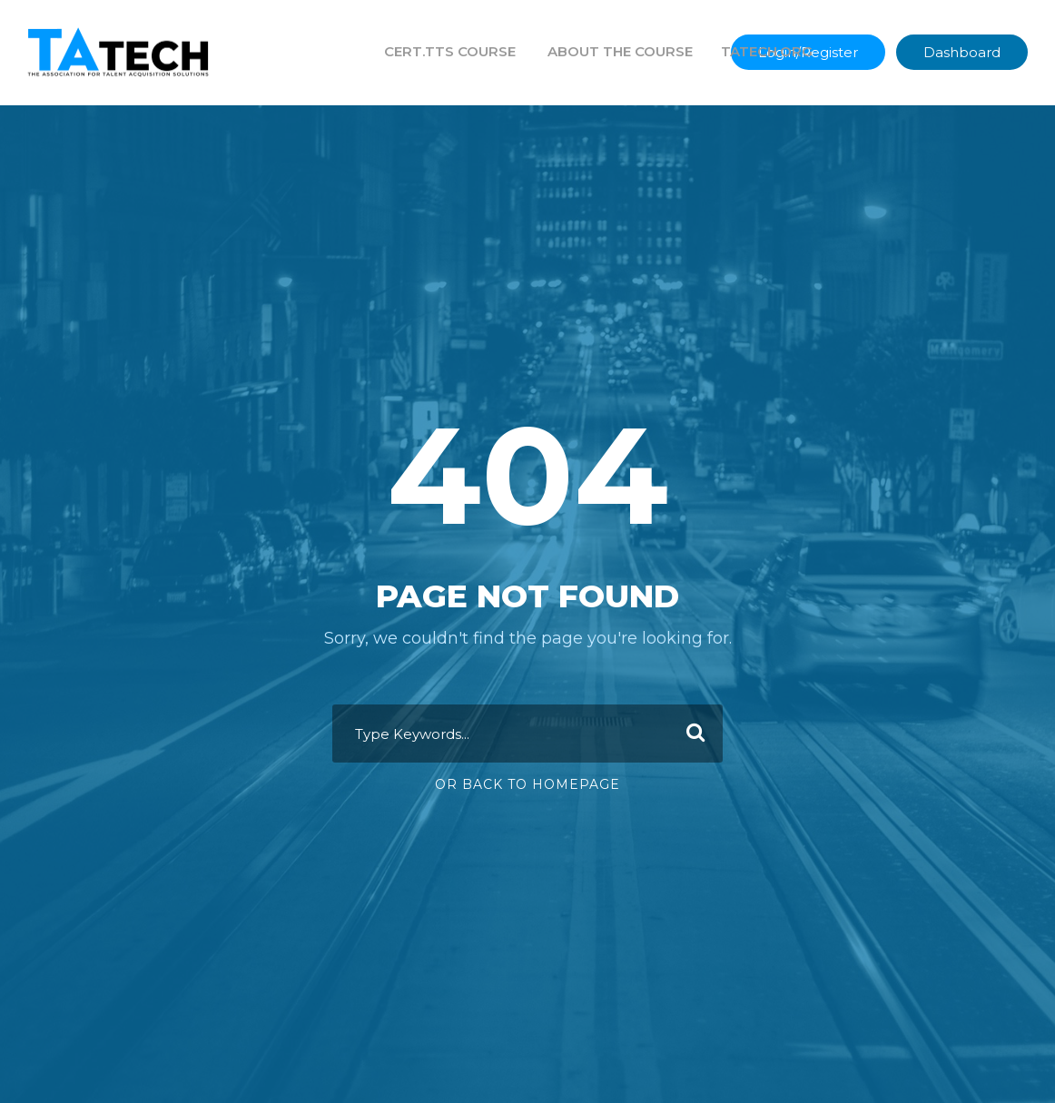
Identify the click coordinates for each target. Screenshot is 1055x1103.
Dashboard (967, 52)
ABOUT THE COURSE (619, 51)
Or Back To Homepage (528, 784)
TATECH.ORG (762, 51)
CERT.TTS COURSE (453, 51)
